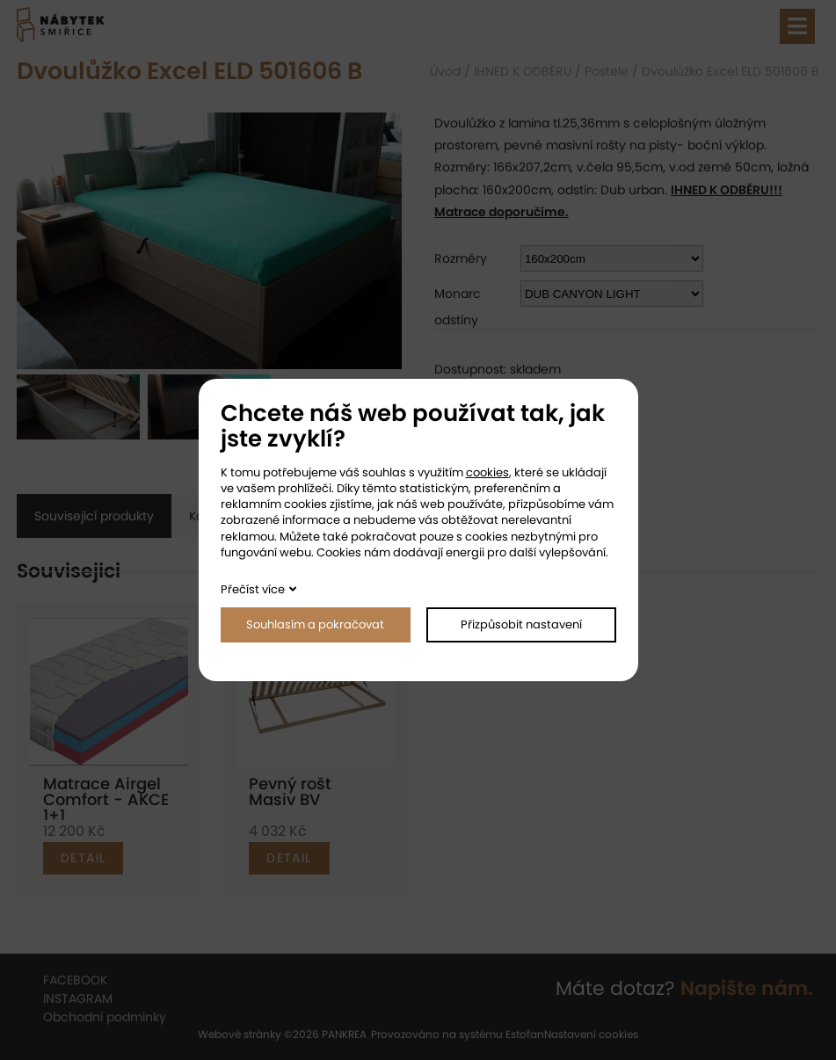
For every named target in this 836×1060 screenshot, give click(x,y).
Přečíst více (253, 589)
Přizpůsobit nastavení (521, 624)
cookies (487, 472)
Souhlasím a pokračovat (315, 624)
